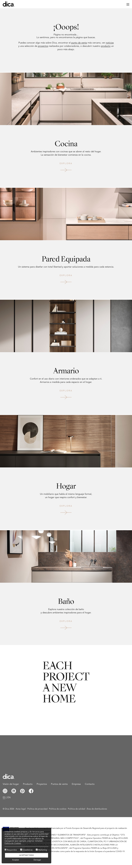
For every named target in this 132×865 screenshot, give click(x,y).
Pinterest (22, 791)
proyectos (43, 46)
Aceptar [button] (15, 860)
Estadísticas (26, 850)
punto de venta (79, 43)
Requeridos (11, 850)
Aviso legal (21, 809)
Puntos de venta (59, 784)
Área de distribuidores (97, 809)
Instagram (5, 791)
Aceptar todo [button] (26, 855)
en (8, 797)
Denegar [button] (37, 860)
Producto (28, 784)
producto (106, 46)
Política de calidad (76, 809)
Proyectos (42, 784)
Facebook (31, 791)
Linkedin (13, 791)
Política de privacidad (37, 809)
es (4, 797)
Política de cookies (57, 809)
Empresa (76, 784)
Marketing (41, 850)
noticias (110, 43)
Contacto (90, 784)
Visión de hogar (11, 784)
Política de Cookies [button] (13, 843)
